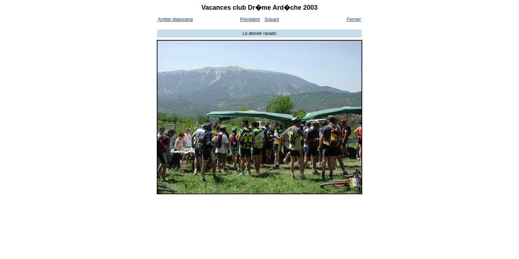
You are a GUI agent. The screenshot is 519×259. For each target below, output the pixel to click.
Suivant (272, 19)
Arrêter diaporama (175, 19)
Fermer (354, 19)
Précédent (250, 19)
